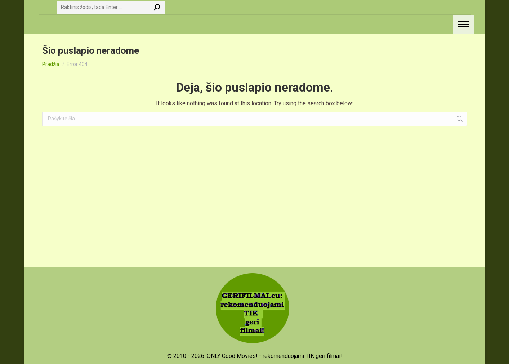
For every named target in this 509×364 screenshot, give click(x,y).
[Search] (111, 7)
